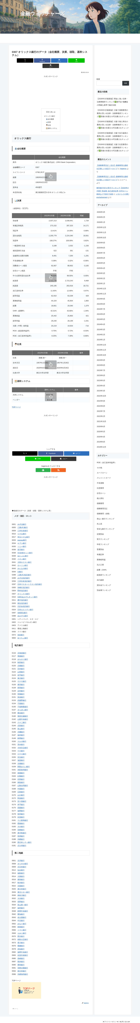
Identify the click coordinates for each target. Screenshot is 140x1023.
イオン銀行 (22, 554)
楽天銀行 (21, 545)
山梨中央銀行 (23, 715)
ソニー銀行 (22, 542)
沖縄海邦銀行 (23, 970)
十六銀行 (21, 746)
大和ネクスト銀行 (25, 558)
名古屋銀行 (22, 913)
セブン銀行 (22, 539)
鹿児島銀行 (22, 828)
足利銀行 (21, 686)
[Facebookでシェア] (38, 60)
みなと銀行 (22, 919)
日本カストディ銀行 (25, 605)
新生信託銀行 (23, 599)
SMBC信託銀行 (24, 583)
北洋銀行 (21, 856)
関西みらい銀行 (24, 762)
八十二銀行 (22, 718)
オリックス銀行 (49, 111)
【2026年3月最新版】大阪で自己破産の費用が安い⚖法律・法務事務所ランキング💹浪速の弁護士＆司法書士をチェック (113, 136)
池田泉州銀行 (23, 765)
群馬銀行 (21, 683)
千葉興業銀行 (23, 702)
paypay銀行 (22, 535)
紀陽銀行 (21, 771)
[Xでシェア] (24, 60)
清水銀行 (21, 740)
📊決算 (48, 117)
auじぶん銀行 (23, 551)
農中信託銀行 (23, 595)
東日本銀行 (22, 884)
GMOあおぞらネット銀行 (27, 592)
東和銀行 (21, 875)
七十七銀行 (22, 677)
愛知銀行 (21, 910)
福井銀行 (21, 730)
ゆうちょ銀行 (23, 633)
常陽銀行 (21, 689)
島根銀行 (21, 922)
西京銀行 (21, 932)
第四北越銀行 (23, 711)
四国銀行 (21, 803)
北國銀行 (21, 727)
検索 (98, 79)
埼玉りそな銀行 (24, 532)
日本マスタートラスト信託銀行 (30, 580)
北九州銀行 (22, 841)
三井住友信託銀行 (25, 576)
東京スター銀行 (24, 887)
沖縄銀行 (21, 835)
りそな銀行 (22, 529)
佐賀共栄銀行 (23, 951)
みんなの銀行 (23, 564)
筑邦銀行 (21, 809)
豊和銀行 (21, 960)
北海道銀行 (22, 648)
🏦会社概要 (50, 114)
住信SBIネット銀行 (25, 548)
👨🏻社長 (48, 120)
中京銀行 (21, 916)
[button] (77, 60)
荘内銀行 (21, 664)
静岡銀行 (21, 734)
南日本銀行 (22, 966)
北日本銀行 (22, 862)
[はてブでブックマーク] (51, 60)
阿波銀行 (21, 794)
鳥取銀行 (21, 778)
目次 (48, 107)
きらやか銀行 (23, 859)
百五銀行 (21, 753)
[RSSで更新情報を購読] (53, 465)
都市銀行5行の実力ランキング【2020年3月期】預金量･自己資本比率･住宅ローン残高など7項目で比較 (112, 191)
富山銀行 (21, 724)
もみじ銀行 (22, 929)
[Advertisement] (51, 86)
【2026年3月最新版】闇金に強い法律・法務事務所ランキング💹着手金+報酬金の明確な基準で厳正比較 (112, 102)
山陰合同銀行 (23, 781)
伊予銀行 (21, 800)
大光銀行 (21, 894)
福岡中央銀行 (23, 947)
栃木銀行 (21, 878)
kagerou (123, 169)
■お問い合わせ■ (124, 1017)
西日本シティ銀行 (25, 838)
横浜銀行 (21, 708)
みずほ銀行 (22, 520)
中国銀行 (21, 784)
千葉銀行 (21, 699)
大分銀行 (21, 822)
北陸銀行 (21, 721)
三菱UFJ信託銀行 (24, 570)
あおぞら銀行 (23, 611)
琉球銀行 (21, 831)
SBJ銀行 (21, 630)
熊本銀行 (21, 957)
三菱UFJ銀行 (23, 523)
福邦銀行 (21, 903)
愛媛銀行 (21, 941)
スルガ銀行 (22, 737)
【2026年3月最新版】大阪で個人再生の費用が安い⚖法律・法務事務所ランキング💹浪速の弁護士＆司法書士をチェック (113, 125)
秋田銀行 (21, 658)
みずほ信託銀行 (24, 573)
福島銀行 (21, 868)
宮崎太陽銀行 (23, 963)
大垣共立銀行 (23, 743)
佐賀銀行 (21, 812)
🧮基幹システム (51, 123)
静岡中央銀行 (23, 906)
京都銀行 (21, 759)
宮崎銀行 (21, 825)
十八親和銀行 (23, 816)
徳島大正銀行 (23, 935)
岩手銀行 (21, 670)
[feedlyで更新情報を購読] (48, 465)
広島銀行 (21, 787)
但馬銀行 (21, 775)
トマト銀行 (22, 925)
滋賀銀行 (21, 756)
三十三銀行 (22, 749)
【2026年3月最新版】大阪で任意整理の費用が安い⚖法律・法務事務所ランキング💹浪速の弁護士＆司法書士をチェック (113, 147)
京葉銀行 (21, 881)
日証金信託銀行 (24, 602)
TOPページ (16, 402)
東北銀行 (21, 674)
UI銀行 (20, 567)
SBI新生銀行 (22, 608)
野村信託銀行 (23, 586)
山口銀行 (21, 790)
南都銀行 (21, 768)
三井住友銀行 (23, 526)
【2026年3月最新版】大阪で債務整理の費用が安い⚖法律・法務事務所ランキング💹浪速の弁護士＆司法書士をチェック (113, 113)
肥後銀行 (21, 819)
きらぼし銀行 (23, 705)
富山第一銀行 (23, 900)
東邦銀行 (21, 680)
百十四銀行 (22, 797)
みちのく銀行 (23, 655)
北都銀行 (21, 661)
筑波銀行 (21, 692)
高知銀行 (21, 944)
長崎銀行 (21, 954)
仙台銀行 (21, 865)
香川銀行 (21, 938)
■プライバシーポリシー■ (109, 1017)
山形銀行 (21, 667)
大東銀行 (21, 872)
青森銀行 (21, 651)
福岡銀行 (21, 806)
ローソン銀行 (23, 561)
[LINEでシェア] (64, 60)
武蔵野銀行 (22, 696)
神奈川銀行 (22, 891)
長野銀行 (21, 897)
